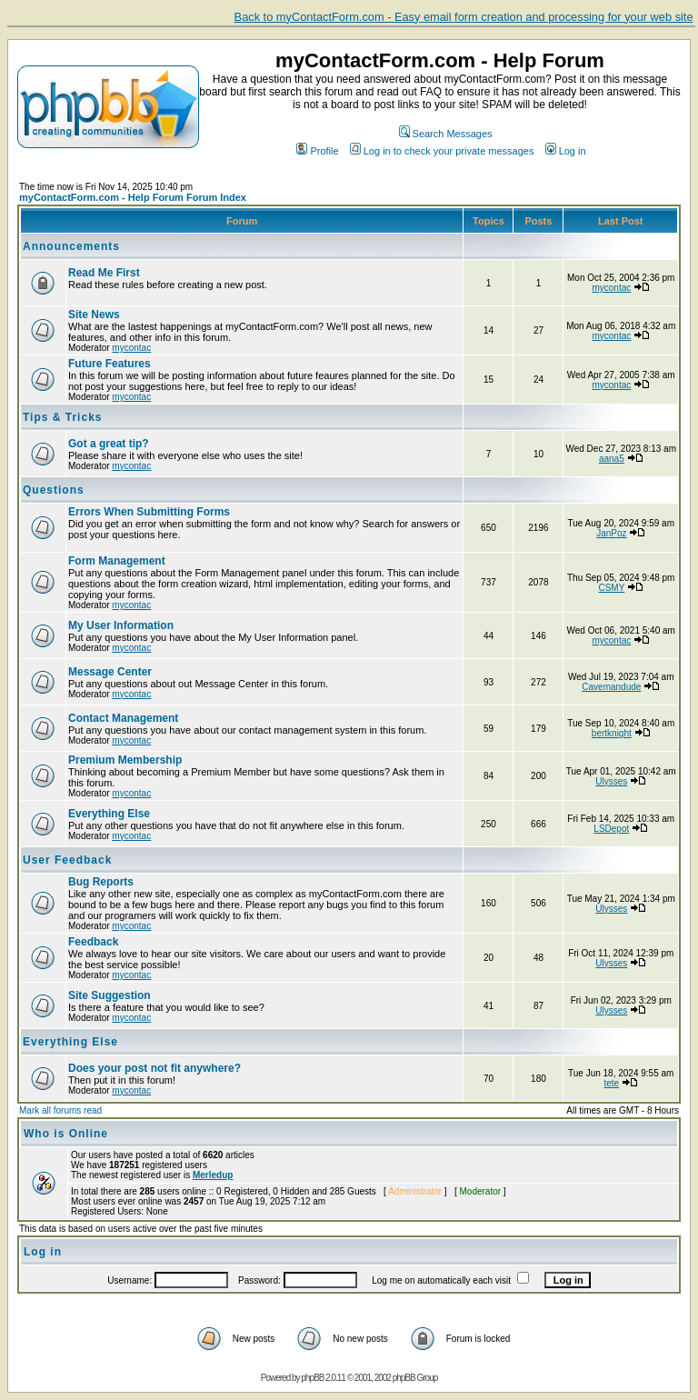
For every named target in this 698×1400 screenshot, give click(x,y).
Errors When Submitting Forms (149, 511)
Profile (317, 150)
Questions (54, 490)
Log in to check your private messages (442, 150)
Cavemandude (611, 687)
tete (611, 1083)
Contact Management (123, 718)
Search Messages (446, 133)
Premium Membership (125, 760)
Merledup (213, 1175)
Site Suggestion (109, 995)
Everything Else (109, 813)
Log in (565, 150)
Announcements (71, 246)
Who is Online (66, 1133)
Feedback (93, 941)
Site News (94, 314)
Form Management (116, 561)
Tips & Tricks (62, 417)
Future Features (109, 363)
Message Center (110, 671)
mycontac (611, 288)
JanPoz (611, 533)
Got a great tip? (108, 443)
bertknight (612, 733)
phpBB (312, 1378)
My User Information (121, 625)
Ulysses (611, 781)
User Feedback (67, 860)
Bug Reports (101, 881)
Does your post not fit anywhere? (154, 1068)
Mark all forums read (60, 1110)
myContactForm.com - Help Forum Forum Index (132, 197)
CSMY (611, 588)
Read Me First (104, 272)
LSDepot (611, 829)
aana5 (611, 459)
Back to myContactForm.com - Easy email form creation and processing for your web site (463, 17)
